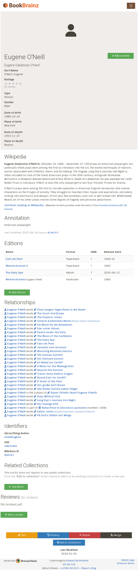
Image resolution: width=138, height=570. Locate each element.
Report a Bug (89, 568)
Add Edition (17, 292)
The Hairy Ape (14, 272)
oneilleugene (12, 437)
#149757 (53, 232)
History (53, 535)
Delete (84, 535)
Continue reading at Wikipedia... (24, 205)
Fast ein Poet (14, 259)
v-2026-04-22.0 (70, 568)
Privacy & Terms (125, 563)
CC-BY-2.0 (69, 564)
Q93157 (9, 455)
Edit (22, 535)
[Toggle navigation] (131, 6)
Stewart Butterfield (77, 560)
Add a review (120, 55)
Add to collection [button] (69, 542)
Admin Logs (127, 560)
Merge (116, 535)
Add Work (16, 486)
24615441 (10, 446)
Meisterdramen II (17, 265)
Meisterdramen (16, 279)
